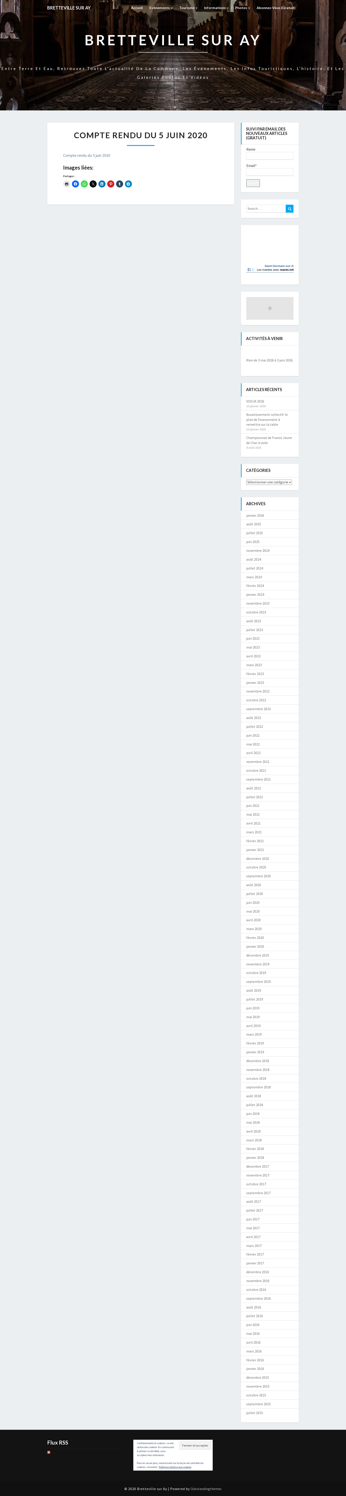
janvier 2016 (255, 1368)
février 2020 (255, 937)
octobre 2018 (256, 1078)
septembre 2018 (258, 1087)
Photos (242, 8)
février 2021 (255, 841)
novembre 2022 (257, 691)
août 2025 (253, 524)
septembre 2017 (258, 1193)
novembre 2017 (257, 1175)
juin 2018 (253, 1113)
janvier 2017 (255, 1263)
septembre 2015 (258, 1404)
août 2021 (253, 788)
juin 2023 (253, 638)
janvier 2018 (255, 1157)
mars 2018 (254, 1140)
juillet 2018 (254, 1105)
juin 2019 (253, 1008)
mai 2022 (253, 744)
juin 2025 (253, 541)
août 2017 (253, 1201)
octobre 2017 (256, 1184)
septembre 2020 (258, 876)
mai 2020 (253, 911)
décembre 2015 (257, 1377)
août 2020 (253, 885)
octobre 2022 (256, 700)
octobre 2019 (256, 972)
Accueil (137, 8)
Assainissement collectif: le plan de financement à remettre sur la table (267, 419)
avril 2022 (253, 753)
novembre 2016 (257, 1281)
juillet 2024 (254, 568)
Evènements (161, 8)
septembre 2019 (258, 981)
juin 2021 (253, 805)
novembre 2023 (257, 603)
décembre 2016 (257, 1272)
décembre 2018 (257, 1061)
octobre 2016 (256, 1289)
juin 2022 (253, 735)
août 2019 (253, 990)
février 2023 (255, 673)
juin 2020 (253, 902)
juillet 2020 (254, 893)
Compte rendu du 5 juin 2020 (86, 155)
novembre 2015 (257, 1386)
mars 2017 (254, 1245)
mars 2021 (254, 832)
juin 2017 (253, 1219)
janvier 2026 (255, 515)
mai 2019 (253, 1017)
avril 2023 (253, 656)
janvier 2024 (255, 594)
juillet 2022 (254, 726)
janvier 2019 (255, 1052)
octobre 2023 (256, 612)
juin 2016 (253, 1324)
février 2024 (255, 585)
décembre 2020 (257, 858)
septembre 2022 (258, 709)
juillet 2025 (254, 533)
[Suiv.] (288, 352)
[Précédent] (251, 352)
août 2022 (253, 717)
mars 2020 (254, 929)
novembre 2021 (257, 761)
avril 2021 (253, 823)
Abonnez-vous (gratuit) (276, 8)
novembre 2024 (257, 550)
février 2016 (255, 1360)
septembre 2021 (258, 779)
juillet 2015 (254, 1413)
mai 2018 (253, 1122)
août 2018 (253, 1096)
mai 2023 (253, 647)
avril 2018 (253, 1131)
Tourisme (188, 8)
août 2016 (253, 1307)
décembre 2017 (257, 1166)
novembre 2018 (257, 1069)
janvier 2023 (255, 682)
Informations (216, 8)
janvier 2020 (255, 946)
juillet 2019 (254, 999)
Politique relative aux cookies (175, 1467)
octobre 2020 (256, 867)
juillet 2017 (254, 1210)
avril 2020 (253, 920)
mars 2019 (254, 1034)
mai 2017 (253, 1228)
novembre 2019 (257, 964)
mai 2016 (253, 1333)
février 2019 (255, 1043)
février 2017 (255, 1254)
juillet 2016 (254, 1316)
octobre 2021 (256, 770)
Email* (269, 169)
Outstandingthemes (206, 1489)
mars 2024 (254, 577)
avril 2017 (253, 1237)
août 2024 (253, 559)
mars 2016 (254, 1351)
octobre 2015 (256, 1395)
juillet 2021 (254, 797)
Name (269, 153)
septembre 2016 (258, 1298)
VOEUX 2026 (255, 401)
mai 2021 (253, 814)
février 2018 (255, 1148)
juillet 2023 (254, 630)
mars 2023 (254, 665)
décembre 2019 (257, 955)
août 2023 (253, 621)
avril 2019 (253, 1025)
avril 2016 (253, 1342)
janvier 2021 (255, 849)
